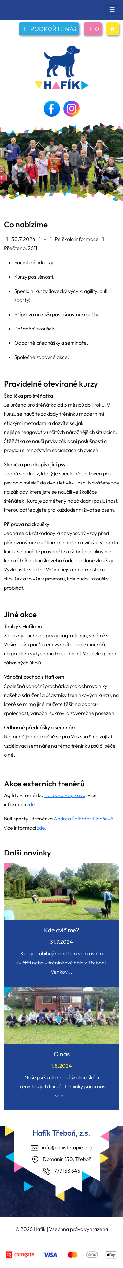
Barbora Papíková (64, 795)
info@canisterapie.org (67, 1147)
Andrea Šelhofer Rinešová (83, 818)
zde (31, 804)
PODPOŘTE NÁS (49, 29)
